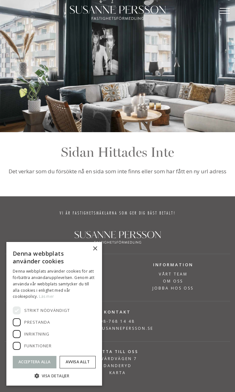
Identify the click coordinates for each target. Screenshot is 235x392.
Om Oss (173, 281)
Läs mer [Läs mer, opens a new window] (46, 296)
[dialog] (54, 314)
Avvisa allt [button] (78, 362)
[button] (54, 376)
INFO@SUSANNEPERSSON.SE (117, 328)
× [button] (94, 248)
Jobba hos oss (173, 288)
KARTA (117, 372)
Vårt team (173, 274)
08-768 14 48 (117, 321)
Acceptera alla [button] (34, 362)
